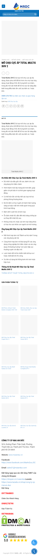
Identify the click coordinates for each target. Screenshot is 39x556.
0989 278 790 (19, 11)
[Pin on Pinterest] (18, 106)
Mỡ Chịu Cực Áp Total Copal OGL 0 (8, 338)
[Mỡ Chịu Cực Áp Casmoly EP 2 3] (28, 413)
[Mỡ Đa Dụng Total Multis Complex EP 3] (28, 355)
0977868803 (8, 493)
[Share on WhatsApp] (3, 106)
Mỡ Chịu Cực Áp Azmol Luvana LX (9, 426)
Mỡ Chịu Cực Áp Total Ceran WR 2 (27, 338)
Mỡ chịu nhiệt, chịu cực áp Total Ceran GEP (28, 309)
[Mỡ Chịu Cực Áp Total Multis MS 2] (10, 384)
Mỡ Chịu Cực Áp (27, 60)
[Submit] (35, 14)
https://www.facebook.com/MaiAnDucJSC (19, 463)
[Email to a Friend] (14, 106)
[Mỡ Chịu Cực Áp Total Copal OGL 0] (10, 325)
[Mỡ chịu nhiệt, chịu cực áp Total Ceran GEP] (28, 296)
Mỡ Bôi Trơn (15, 60)
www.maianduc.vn (16, 455)
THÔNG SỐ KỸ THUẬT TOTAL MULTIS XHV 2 (18, 273)
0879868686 (8, 514)
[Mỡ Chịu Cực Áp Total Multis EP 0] (28, 384)
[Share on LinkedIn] (22, 106)
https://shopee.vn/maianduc (13, 479)
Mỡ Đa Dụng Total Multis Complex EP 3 (28, 367)
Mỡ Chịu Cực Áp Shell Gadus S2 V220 (8, 367)
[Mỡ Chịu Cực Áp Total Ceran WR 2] (28, 325)
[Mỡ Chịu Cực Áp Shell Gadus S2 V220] (10, 355)
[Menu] (3, 6)
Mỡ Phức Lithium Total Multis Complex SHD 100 (9, 309)
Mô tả (4, 118)
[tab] (19, 118)
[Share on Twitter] (11, 106)
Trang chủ (5, 60)
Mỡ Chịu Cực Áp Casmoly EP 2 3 (28, 426)
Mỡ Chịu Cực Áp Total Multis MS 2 (8, 397)
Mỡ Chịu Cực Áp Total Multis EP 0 (27, 397)
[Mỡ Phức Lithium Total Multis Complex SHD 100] (10, 296)
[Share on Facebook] (7, 106)
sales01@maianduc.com (17, 468)
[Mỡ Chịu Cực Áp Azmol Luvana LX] (10, 413)
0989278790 (8, 503)
